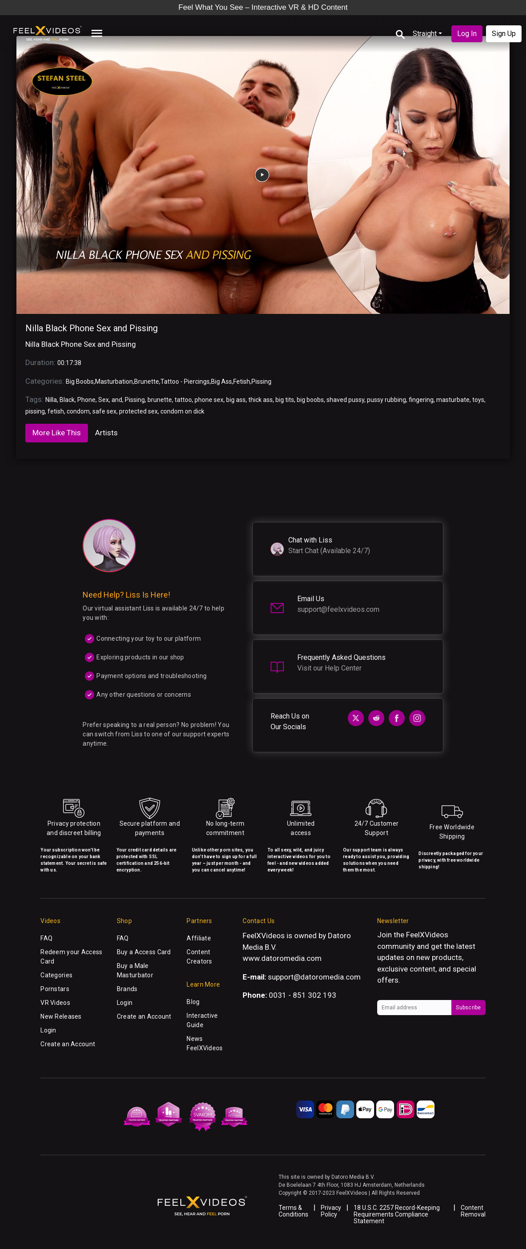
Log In (467, 33)
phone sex (209, 399)
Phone (86, 399)
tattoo (183, 399)
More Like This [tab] (56, 432)
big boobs (310, 399)
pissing (35, 411)
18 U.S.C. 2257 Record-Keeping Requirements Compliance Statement (397, 1214)
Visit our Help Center (329, 668)
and (117, 399)
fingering (421, 399)
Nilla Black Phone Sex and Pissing (91, 328)
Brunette (146, 381)
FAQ (46, 938)
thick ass (260, 399)
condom (78, 411)
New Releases (60, 1016)
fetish (56, 411)
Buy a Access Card (144, 952)
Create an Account (67, 1044)
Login (48, 1030)
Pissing (261, 381)
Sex (103, 399)
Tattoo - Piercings (185, 381)
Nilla (51, 399)
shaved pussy (345, 399)
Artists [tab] (106, 432)
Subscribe (468, 1007)
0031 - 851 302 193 (302, 995)
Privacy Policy (331, 1211)
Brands (127, 988)
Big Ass (221, 381)
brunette (159, 399)
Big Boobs (80, 381)
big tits (284, 399)
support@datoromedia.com (314, 976)
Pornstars (54, 988)
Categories (56, 975)
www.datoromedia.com (282, 958)
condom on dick (182, 411)
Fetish (241, 381)
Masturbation (114, 381)
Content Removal (473, 1211)
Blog (193, 1001)
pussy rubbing (386, 399)
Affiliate (199, 938)
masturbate (453, 399)
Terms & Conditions (293, 1211)
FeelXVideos (427, 934)
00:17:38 (69, 362)
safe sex (104, 411)
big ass (236, 399)
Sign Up (504, 33)
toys (478, 399)
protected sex (138, 411)
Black (67, 399)
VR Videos (55, 1002)
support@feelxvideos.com (338, 609)
